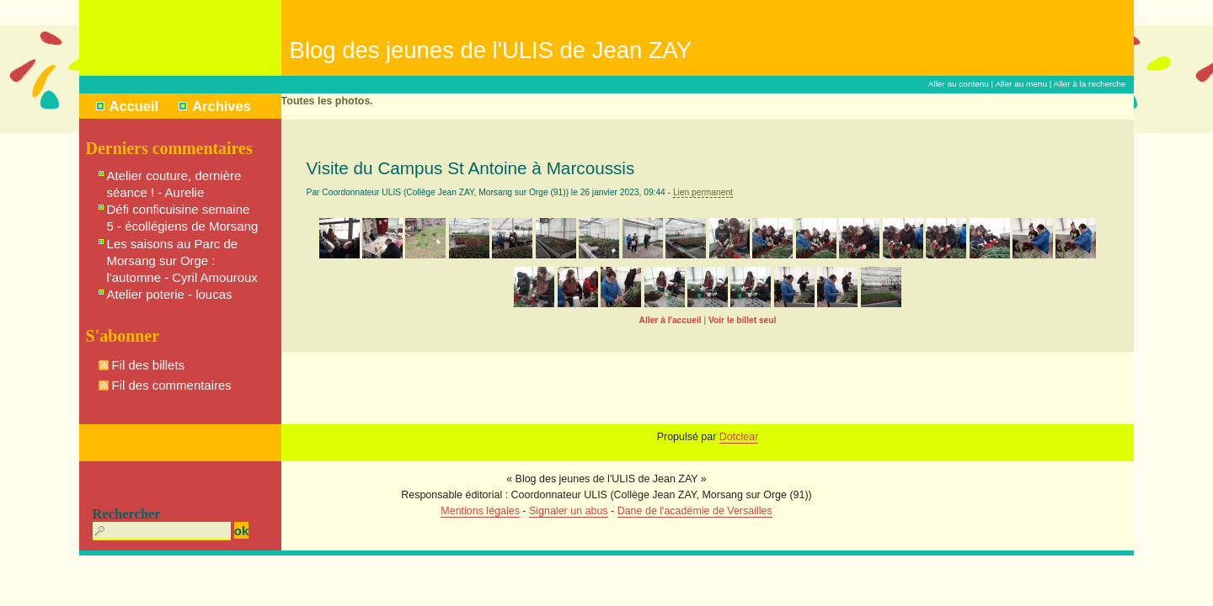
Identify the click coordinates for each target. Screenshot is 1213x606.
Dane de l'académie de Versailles (694, 511)
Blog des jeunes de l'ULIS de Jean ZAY (491, 50)
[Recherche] (162, 531)
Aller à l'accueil (670, 320)
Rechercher (127, 514)
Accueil (134, 106)
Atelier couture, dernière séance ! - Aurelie (174, 183)
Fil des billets (148, 365)
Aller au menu (1021, 83)
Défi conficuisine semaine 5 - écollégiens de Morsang (183, 217)
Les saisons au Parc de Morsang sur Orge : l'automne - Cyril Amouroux (182, 260)
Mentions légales (480, 511)
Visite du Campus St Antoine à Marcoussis (471, 168)
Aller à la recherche (1090, 83)
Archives (221, 106)
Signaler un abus (568, 511)
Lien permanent (703, 192)
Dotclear (738, 437)
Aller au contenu (958, 83)
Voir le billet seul (742, 320)
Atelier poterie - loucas (169, 294)
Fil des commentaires (172, 385)
